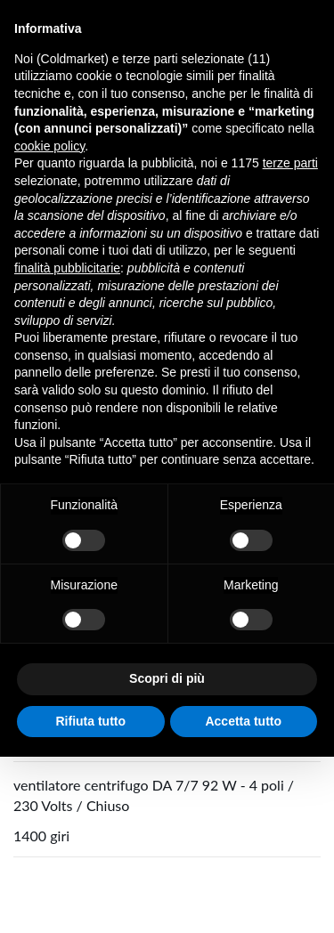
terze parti (290, 163)
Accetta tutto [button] (243, 721)
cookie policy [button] (49, 146)
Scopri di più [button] (167, 678)
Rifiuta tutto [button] (90, 721)
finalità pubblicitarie (67, 268)
